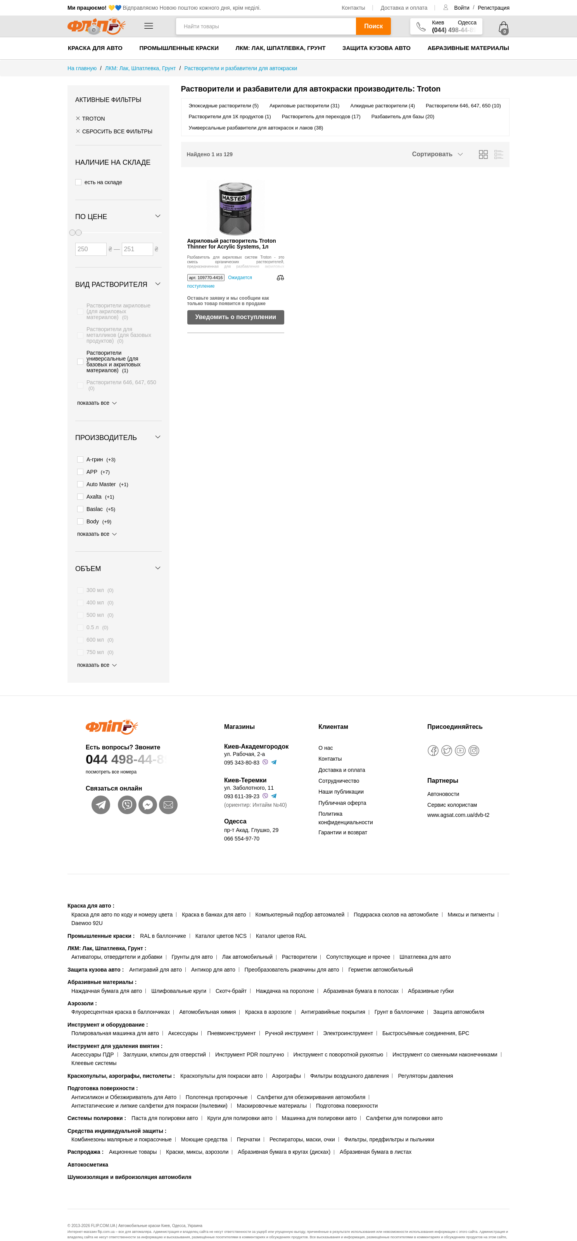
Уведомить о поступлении (235, 317)
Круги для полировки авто (239, 1100)
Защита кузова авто (376, 48)
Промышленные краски (179, 48)
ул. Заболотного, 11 (249, 769)
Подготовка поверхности (102, 1070)
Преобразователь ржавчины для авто (292, 951)
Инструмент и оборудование (107, 1006)
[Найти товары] (266, 26)
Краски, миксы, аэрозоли (197, 1134)
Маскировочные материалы (272, 1087)
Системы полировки (96, 1100)
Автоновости (443, 776)
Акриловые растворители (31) (304, 106)
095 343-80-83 (241, 744)
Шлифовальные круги (178, 973)
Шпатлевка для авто (425, 938)
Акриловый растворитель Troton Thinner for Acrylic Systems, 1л (231, 244)
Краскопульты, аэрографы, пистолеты (121, 1058)
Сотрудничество (338, 762)
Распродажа (85, 1134)
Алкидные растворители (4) (383, 106)
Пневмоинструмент (231, 1015)
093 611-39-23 (241, 778)
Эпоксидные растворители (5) (224, 106)
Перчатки (248, 1121)
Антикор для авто (213, 951)
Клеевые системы (94, 1045)
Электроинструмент (348, 1015)
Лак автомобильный (247, 938)
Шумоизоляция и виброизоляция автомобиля (129, 1159)
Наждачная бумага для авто (106, 973)
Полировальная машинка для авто (115, 1015)
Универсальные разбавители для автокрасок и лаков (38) (256, 128)
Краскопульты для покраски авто (221, 1058)
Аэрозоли (82, 985)
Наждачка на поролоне (285, 973)
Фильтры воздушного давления (349, 1058)
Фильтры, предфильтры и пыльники (389, 1121)
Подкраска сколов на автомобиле (396, 896)
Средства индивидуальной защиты (116, 1113)
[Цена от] (91, 243)
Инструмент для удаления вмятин (114, 1028)
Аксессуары (183, 1015)
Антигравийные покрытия (333, 994)
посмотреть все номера (111, 753)
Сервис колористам (452, 787)
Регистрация (494, 8)
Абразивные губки (431, 973)
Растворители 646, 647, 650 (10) (463, 106)
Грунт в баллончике (399, 994)
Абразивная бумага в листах (375, 1134)
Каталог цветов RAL (281, 918)
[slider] (78, 227)
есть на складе (98, 180)
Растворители (299, 938)
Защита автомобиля (458, 994)
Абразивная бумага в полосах (361, 973)
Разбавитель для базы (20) (402, 116)
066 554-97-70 (241, 820)
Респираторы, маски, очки (302, 1121)
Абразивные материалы (468, 48)
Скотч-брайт (231, 973)
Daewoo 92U (87, 905)
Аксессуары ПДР (92, 1036)
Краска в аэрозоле (268, 994)
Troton (90, 119)
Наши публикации (341, 773)
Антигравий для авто (155, 951)
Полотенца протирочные (217, 1078)
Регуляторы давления (425, 1058)
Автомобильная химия (207, 994)
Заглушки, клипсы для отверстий (164, 1036)
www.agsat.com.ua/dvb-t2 (458, 796)
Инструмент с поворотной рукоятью (338, 1036)
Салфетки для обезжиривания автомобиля (311, 1078)
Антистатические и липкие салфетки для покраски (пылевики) (149, 1087)
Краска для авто (95, 48)
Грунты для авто (192, 938)
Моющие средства (204, 1121)
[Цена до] (137, 243)
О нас (325, 730)
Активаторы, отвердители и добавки (116, 938)
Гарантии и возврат (342, 814)
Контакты (353, 8)
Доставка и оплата (404, 8)
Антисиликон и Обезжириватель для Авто (123, 1078)
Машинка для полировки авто (319, 1100)
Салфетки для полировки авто (404, 1100)
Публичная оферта (342, 785)
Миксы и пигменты (470, 896)
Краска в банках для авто (214, 896)
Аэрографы (286, 1058)
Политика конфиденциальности (345, 799)
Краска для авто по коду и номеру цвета (122, 896)
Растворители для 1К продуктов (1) (230, 116)
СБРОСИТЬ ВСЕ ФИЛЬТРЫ (113, 131)
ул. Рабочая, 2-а (244, 736)
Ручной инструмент (289, 1015)
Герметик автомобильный (380, 951)
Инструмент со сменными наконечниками (444, 1036)
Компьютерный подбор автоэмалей (299, 896)
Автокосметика (87, 1146)
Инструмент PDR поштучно (249, 1036)
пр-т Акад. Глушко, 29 (251, 812)
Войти (462, 8)
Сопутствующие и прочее (358, 938)
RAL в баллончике (163, 918)
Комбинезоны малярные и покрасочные (121, 1121)
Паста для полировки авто (164, 1100)
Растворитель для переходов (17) (321, 116)
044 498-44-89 (140, 741)
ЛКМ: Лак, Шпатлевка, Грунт (280, 48)
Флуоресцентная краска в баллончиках (120, 994)
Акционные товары (133, 1134)
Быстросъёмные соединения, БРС (425, 1015)
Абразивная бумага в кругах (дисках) (284, 1134)
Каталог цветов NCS (221, 918)
